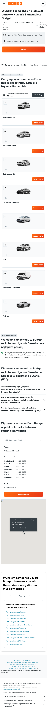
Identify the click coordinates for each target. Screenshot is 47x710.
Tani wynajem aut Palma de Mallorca (19, 625)
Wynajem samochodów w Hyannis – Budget (22, 668)
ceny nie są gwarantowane (11, 689)
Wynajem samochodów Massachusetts (22, 664)
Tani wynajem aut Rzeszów (15, 634)
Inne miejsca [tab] (10, 596)
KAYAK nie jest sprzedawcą (24, 696)
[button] (3, 3)
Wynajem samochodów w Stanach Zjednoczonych (22, 662)
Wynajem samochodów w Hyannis (22, 666)
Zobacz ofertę (38, 122)
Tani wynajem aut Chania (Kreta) (17, 631)
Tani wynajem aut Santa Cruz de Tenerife (20, 638)
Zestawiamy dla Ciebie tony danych (24, 700)
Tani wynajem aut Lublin (14, 644)
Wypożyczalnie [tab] (25, 596)
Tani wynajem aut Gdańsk (15, 622)
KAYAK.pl (17, 660)
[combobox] (7, 25)
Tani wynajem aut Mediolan (16, 641)
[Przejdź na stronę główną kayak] (15, 3)
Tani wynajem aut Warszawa (16, 612)
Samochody (26, 660)
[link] (23, 494)
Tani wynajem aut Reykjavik (16, 628)
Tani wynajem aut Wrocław (16, 618)
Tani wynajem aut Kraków (15, 615)
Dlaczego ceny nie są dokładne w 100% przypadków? (24, 704)
